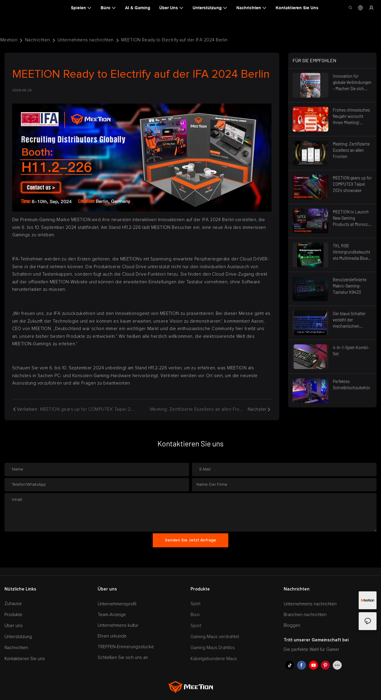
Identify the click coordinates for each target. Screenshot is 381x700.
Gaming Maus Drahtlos (212, 648)
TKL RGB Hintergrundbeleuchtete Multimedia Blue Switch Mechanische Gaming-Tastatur (351, 252)
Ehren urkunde (112, 636)
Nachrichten (37, 40)
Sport (195, 626)
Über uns (13, 626)
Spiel (195, 603)
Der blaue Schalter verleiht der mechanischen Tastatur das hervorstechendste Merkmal (350, 320)
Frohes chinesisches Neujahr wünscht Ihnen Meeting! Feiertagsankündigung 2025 (352, 116)
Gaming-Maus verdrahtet (214, 637)
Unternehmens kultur (118, 625)
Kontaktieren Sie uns (24, 659)
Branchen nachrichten (305, 614)
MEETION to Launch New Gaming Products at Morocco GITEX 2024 (352, 218)
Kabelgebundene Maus (213, 659)
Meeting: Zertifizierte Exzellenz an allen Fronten (351, 150)
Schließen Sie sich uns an (123, 657)
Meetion (8, 40)
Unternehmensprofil (117, 604)
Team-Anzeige (112, 614)
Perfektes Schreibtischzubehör (351, 384)
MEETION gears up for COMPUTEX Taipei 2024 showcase (352, 184)
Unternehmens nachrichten (85, 40)
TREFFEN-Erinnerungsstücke (126, 647)
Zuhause (13, 603)
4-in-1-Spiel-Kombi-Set (351, 350)
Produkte (13, 614)
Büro (195, 614)
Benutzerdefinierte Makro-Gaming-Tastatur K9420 (349, 286)
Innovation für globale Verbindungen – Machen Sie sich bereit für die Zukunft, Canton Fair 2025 (352, 83)
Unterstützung (18, 637)
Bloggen (292, 625)
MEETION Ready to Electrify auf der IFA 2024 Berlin (174, 40)
